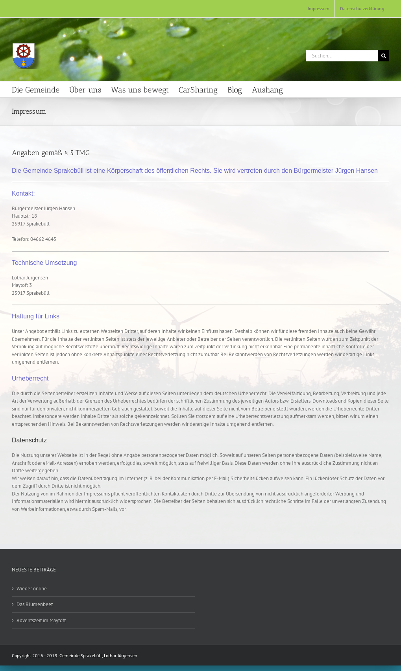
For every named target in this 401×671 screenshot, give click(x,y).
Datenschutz (29, 440)
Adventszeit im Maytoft (41, 620)
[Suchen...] (342, 55)
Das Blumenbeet (35, 604)
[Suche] (383, 55)
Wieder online (32, 588)
